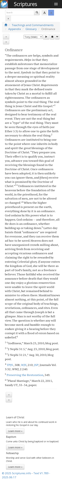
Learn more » (15, 431)
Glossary (31, 29)
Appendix (14, 29)
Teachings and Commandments (33, 25)
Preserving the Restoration (25, 375)
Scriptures (25, 3)
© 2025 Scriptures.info (16, 473)
